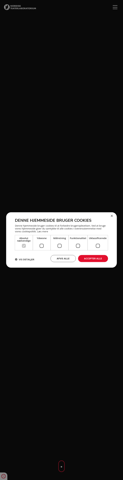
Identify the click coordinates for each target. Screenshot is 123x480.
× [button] (112, 216)
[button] (24, 259)
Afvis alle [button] (63, 258)
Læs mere (42, 231)
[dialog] (61, 240)
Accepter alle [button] (93, 258)
